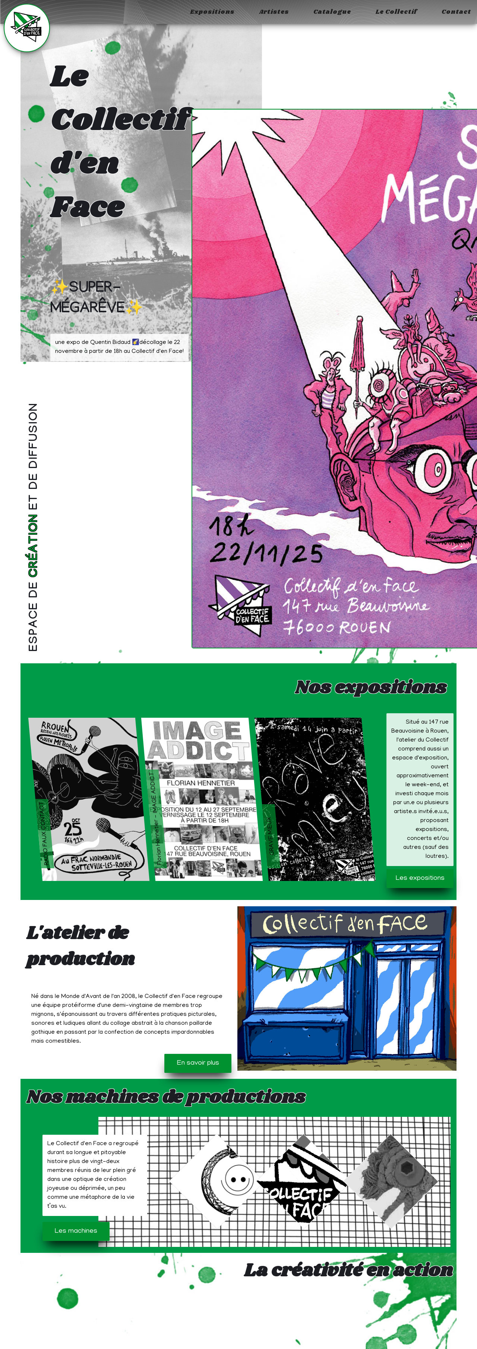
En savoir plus (198, 1063)
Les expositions (420, 878)
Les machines (76, 1231)
